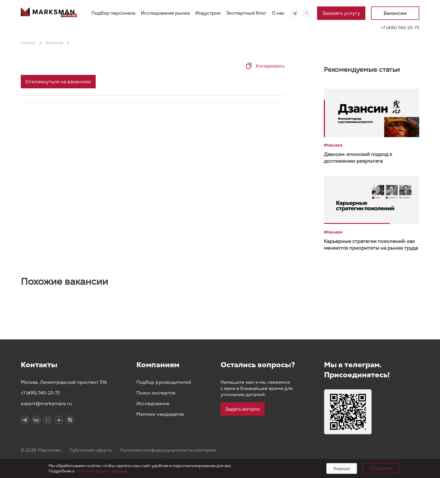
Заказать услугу (341, 13)
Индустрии (208, 13)
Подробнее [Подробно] (381, 468)
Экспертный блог (246, 13)
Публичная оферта (90, 450)
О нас (278, 13)
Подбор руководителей (163, 382)
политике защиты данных (101, 471)
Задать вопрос (242, 409)
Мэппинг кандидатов (160, 414)
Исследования (152, 404)
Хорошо (341, 468)
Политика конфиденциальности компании (168, 450)
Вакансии (395, 13)
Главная (28, 42)
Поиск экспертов (155, 393)
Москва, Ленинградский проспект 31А (64, 382)
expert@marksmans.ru (46, 404)
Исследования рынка (165, 13)
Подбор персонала (113, 13)
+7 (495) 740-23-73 (400, 28)
